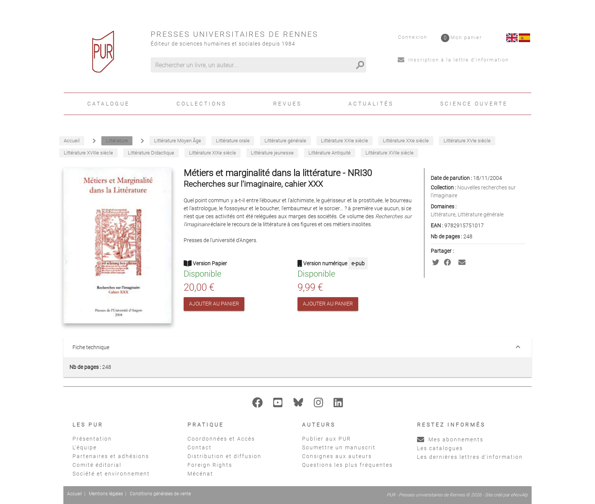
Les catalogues (440, 448)
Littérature (443, 214)
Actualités (371, 104)
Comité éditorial (96, 465)
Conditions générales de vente (160, 493)
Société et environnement (111, 474)
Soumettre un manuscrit (339, 447)
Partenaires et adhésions (110, 456)
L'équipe (84, 447)
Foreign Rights (209, 465)
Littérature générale (481, 214)
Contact (199, 447)
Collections (201, 104)
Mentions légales (106, 493)
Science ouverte (474, 104)
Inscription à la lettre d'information (453, 60)
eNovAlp (519, 495)
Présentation (92, 439)
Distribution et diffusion (224, 456)
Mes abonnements (450, 439)
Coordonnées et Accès (221, 439)
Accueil (74, 493)
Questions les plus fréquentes (347, 465)
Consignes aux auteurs (337, 456)
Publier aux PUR (326, 439)
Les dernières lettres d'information (470, 457)
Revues (287, 104)
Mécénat (200, 474)
